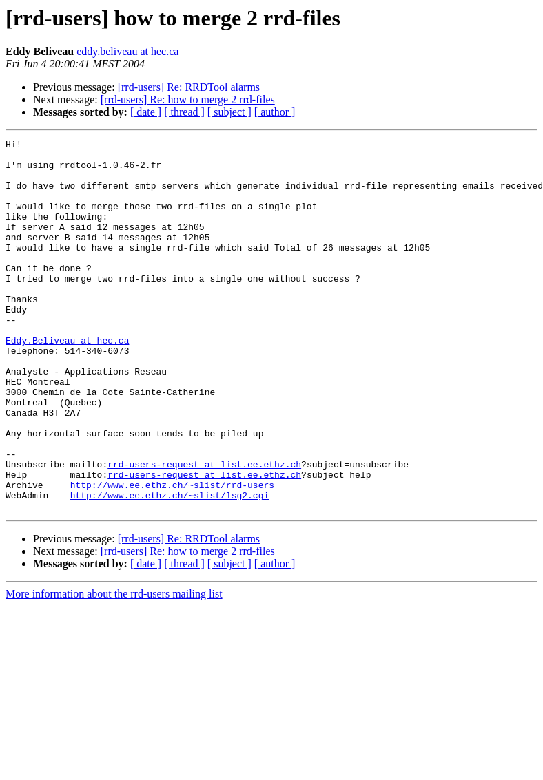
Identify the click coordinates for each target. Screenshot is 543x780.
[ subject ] (229, 112)
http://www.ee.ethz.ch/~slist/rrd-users (172, 555)
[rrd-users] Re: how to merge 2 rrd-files (188, 99)
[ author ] (275, 112)
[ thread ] (184, 112)
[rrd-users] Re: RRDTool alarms (189, 87)
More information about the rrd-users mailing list (114, 668)
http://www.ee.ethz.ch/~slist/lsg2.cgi (169, 567)
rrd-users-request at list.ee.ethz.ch (204, 530)
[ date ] (145, 112)
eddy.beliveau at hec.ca (127, 51)
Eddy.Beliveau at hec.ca (67, 381)
